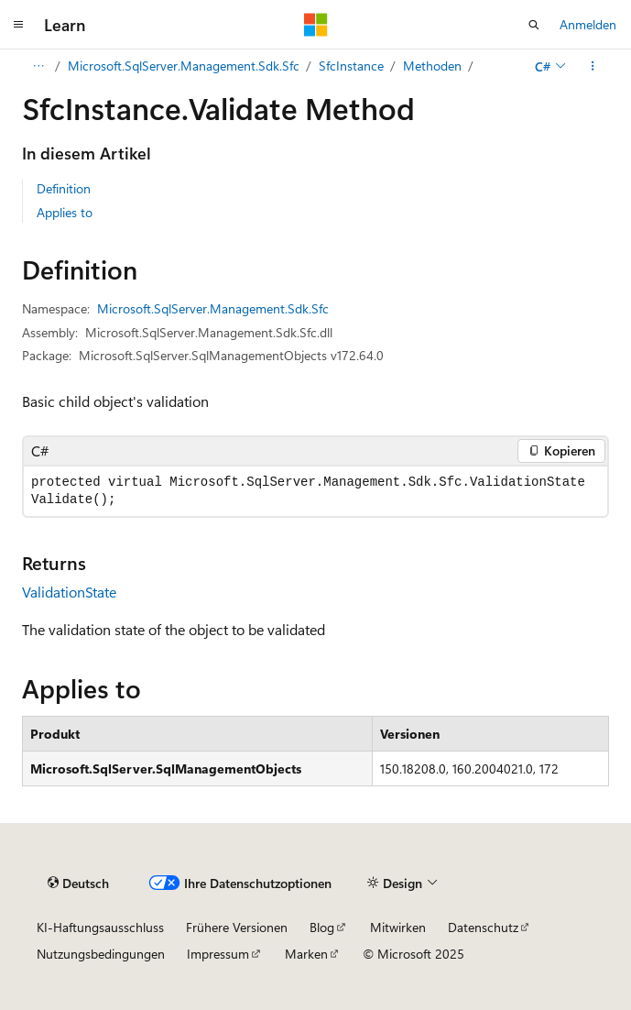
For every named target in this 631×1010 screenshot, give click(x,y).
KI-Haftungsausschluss (100, 927)
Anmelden (588, 24)
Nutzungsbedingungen (101, 953)
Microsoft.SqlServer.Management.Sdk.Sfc (183, 65)
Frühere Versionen (237, 927)
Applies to (64, 212)
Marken (306, 953)
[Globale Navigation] (18, 24)
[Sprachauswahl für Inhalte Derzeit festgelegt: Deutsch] (78, 882)
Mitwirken (398, 927)
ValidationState (69, 591)
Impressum (218, 953)
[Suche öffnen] (534, 24)
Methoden (432, 65)
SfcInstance (351, 65)
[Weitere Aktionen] (593, 66)
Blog (322, 927)
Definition (64, 188)
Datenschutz (483, 927)
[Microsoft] (316, 25)
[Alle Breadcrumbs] (38, 66)
